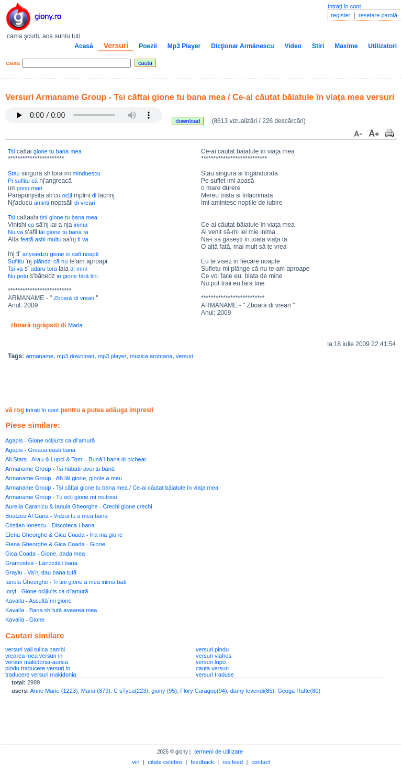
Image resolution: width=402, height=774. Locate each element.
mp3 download (76, 356)
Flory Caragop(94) (203, 691)
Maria (75, 325)
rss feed (232, 762)
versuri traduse (215, 674)
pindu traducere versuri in (37, 668)
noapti (90, 254)
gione (41, 151)
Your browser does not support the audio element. (83, 115)
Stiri (318, 46)
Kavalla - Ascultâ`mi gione (38, 601)
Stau (14, 173)
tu (51, 151)
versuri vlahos (213, 656)
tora (52, 269)
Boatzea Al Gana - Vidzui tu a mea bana (56, 516)
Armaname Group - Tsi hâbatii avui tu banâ (60, 469)
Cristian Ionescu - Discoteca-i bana (50, 525)
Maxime (346, 46)
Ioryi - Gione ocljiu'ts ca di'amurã (46, 591)
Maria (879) (95, 691)
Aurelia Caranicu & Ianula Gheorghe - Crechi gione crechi (78, 506)
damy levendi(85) (252, 691)
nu (64, 261)
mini (81, 269)
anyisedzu (36, 254)
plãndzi (43, 261)
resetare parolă (378, 15)
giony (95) (164, 691)
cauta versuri (212, 668)
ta (85, 232)
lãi (41, 232)
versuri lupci (211, 662)
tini (43, 217)
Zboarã (63, 298)
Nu (11, 232)
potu (22, 276)
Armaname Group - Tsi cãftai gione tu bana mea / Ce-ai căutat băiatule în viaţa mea (111, 487)
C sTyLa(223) (131, 691)
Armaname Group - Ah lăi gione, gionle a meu (63, 478)
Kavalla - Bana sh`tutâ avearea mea (51, 610)
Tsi (11, 151)
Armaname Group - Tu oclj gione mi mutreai (61, 497)
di (94, 195)
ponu (23, 188)
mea (75, 151)
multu (54, 239)
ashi (40, 239)
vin (135, 762)
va (20, 232)
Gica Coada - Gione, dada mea (45, 553)
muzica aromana (151, 356)
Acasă (83, 46)
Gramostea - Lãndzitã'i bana (41, 563)
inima (80, 225)
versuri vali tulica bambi (35, 649)
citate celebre (165, 762)
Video (292, 46)
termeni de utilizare (218, 751)
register (341, 15)
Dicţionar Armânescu (242, 46)
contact (260, 762)
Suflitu (16, 261)
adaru (37, 269)
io (68, 254)
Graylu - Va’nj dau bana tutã (40, 572)
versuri (184, 356)
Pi (10, 181)
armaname (39, 356)
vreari (88, 203)
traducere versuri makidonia (40, 674)
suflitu (22, 181)
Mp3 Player (184, 46)
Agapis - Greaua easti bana (40, 450)
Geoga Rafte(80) (298, 691)
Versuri (116, 45)
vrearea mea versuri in (33, 656)
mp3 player (112, 356)
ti (79, 239)
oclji (67, 195)
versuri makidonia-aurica (36, 662)
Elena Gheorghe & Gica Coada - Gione (55, 544)
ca (31, 225)
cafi (76, 254)
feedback (202, 762)
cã (34, 181)
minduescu (86, 173)
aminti (41, 203)
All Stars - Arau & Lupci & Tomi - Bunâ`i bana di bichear (75, 459)
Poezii (148, 46)
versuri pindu (212, 649)
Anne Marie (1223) (53, 691)
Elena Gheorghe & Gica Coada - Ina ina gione (63, 535)
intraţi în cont (344, 6)
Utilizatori (382, 46)
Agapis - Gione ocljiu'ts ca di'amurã (50, 440)
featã (26, 239)
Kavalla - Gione (24, 619)
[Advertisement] (127, 384)
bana (62, 151)
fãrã (83, 276)
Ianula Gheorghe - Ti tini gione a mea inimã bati (65, 582)
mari (36, 188)
